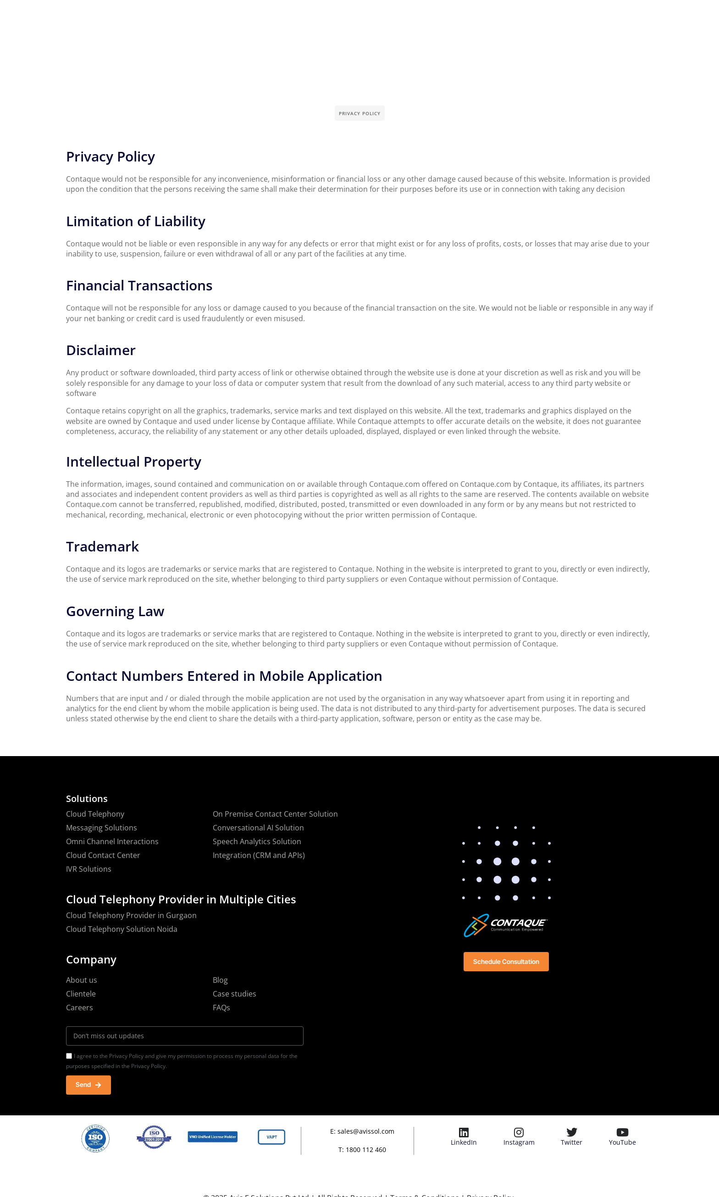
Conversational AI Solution (258, 828)
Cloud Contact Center (103, 855)
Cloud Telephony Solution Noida (121, 929)
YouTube (622, 1143)
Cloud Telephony (95, 814)
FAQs (221, 1007)
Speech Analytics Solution (257, 841)
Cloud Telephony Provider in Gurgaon (131, 915)
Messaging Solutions (101, 828)
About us (81, 980)
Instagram (519, 1143)
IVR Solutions (88, 869)
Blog (220, 980)
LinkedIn (464, 1143)
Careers (79, 1007)
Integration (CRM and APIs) (259, 855)
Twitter (571, 1143)
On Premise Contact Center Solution (275, 814)
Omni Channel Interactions (112, 841)
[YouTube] (622, 1133)
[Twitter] (571, 1133)
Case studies (234, 994)
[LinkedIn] (464, 1133)
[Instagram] (519, 1133)
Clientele (81, 994)
